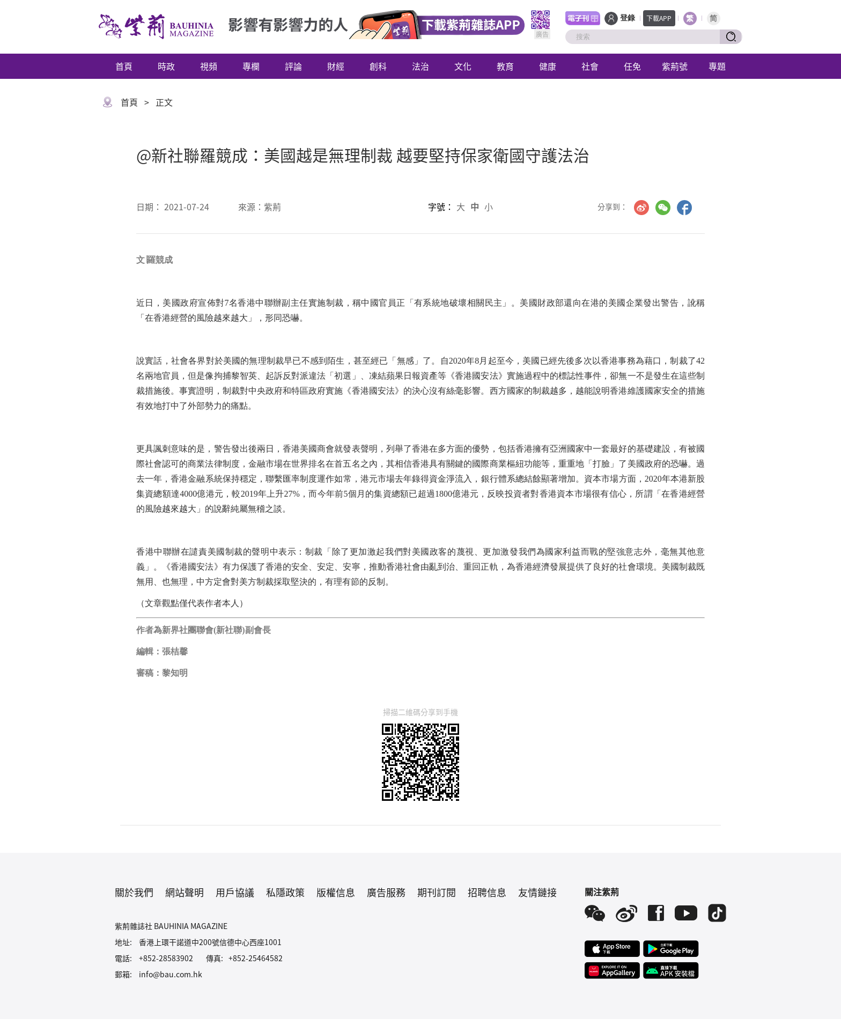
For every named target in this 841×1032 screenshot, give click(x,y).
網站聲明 (184, 892)
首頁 (123, 66)
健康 (547, 66)
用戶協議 (235, 892)
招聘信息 (487, 892)
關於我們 (134, 892)
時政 (166, 66)
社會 (590, 66)
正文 (164, 102)
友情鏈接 (537, 892)
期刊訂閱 (436, 892)
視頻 (208, 66)
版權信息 (335, 892)
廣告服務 (386, 892)
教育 (505, 66)
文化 (462, 66)
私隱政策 (285, 892)
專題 (717, 66)
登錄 (627, 18)
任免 (632, 66)
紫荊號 (675, 66)
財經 (335, 66)
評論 (293, 66)
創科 (378, 66)
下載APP (659, 18)
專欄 (251, 66)
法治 (420, 66)
